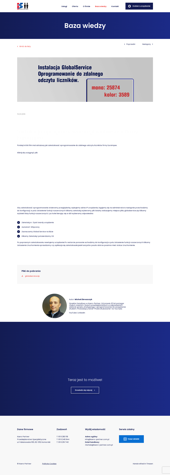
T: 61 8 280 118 (62, 436)
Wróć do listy (24, 46)
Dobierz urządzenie (139, 6)
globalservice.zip (131, 210)
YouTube (73, 312)
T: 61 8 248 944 (63, 439)
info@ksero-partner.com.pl (97, 439)
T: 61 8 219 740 (63, 442)
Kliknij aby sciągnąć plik (27, 152)
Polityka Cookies (49, 463)
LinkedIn (81, 312)
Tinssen (149, 463)
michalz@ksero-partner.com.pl (99, 445)
